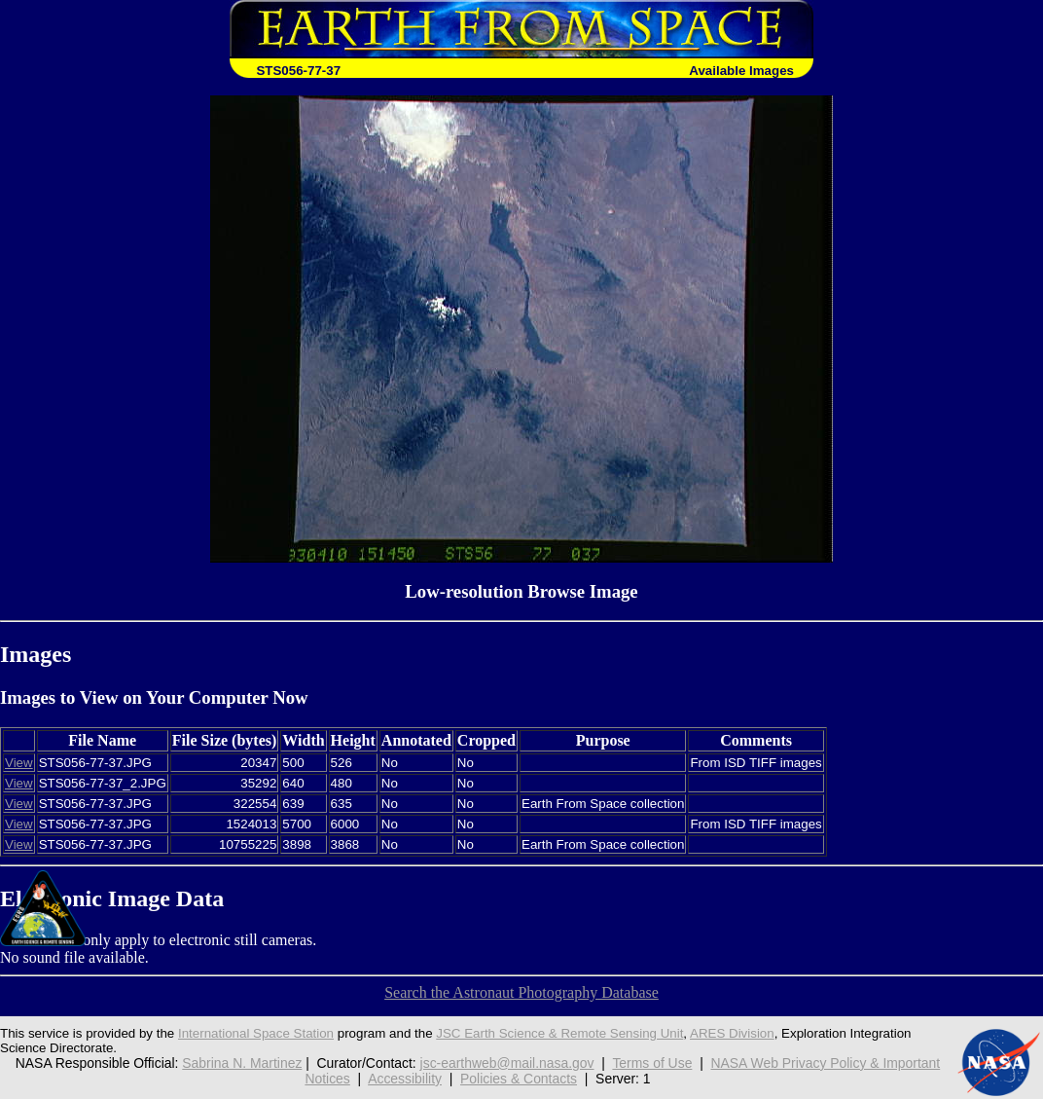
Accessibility (405, 1078)
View (19, 762)
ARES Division (732, 1033)
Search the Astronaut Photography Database (521, 992)
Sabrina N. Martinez (242, 1063)
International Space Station (256, 1033)
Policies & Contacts (518, 1078)
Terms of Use (652, 1063)
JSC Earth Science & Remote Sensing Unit (559, 1033)
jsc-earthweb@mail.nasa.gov (507, 1063)
